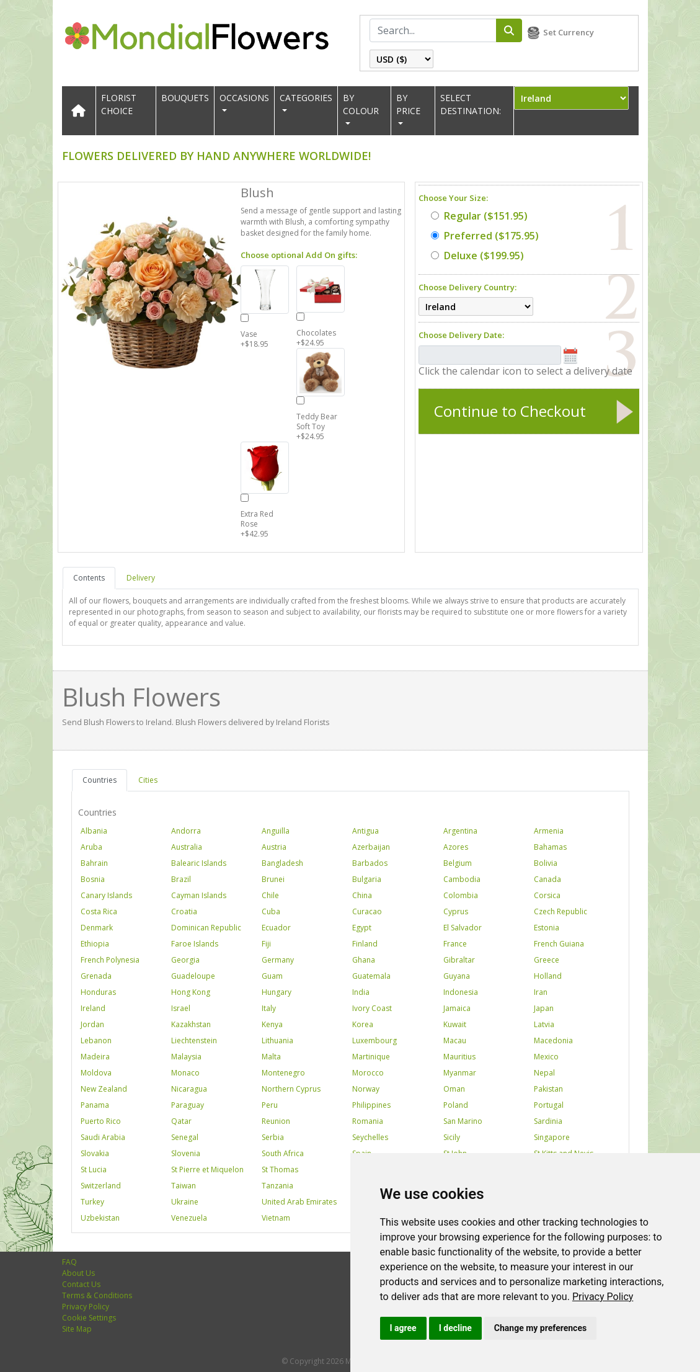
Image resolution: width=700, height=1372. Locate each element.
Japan (544, 1008)
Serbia (273, 1137)
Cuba (271, 911)
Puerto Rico (101, 1121)
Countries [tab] (99, 780)
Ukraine (184, 1201)
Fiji (266, 943)
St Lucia (94, 1169)
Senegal (184, 1137)
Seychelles (370, 1137)
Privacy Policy (603, 1297)
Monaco (185, 1072)
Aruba (91, 847)
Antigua (365, 831)
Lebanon (96, 1040)
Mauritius (459, 1056)
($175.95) (485, 236)
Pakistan (548, 1089)
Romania (367, 1121)
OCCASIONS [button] (244, 98)
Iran (540, 992)
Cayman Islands (198, 895)
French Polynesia (110, 960)
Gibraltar (459, 960)
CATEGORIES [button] (306, 98)
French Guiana (559, 943)
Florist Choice (118, 104)
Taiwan (183, 1185)
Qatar (181, 1121)
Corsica (547, 895)
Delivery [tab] (140, 577)
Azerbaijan (371, 847)
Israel (180, 1008)
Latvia (544, 1024)
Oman (454, 1089)
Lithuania (277, 1040)
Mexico (546, 1056)
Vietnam (276, 1218)
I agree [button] (403, 1328)
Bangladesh (282, 863)
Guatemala (371, 976)
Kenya (272, 1024)
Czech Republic (560, 911)
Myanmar (459, 1072)
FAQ (69, 1262)
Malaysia (186, 1056)
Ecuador (276, 927)
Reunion (276, 1121)
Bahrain (94, 863)
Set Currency (568, 32)
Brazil (181, 879)
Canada (547, 879)
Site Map (77, 1329)
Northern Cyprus (291, 1089)
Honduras (98, 992)
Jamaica (457, 1008)
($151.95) (479, 216)
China (362, 895)
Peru (270, 1105)
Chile (270, 895)
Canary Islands (106, 895)
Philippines (371, 1105)
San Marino (462, 1121)
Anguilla (276, 831)
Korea (362, 1024)
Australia (186, 847)
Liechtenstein (194, 1040)
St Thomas (280, 1169)
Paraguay (187, 1105)
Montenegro (283, 1072)
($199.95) (477, 255)
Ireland (93, 1008)
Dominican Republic (206, 927)
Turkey (92, 1201)
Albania (94, 831)
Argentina (460, 831)
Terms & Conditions (97, 1295)
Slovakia (95, 1153)
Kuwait (454, 1024)
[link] (603, 1297)
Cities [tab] (147, 780)
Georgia (185, 960)
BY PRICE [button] (408, 104)
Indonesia (460, 992)
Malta (271, 1056)
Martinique (371, 1056)
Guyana (456, 976)
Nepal (544, 1072)
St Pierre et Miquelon (207, 1169)
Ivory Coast (372, 1008)
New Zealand (104, 1089)
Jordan (92, 1024)
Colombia (460, 895)
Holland (548, 976)
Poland (455, 1105)
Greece (546, 960)
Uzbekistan (100, 1218)
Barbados (370, 863)
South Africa (283, 1153)
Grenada (96, 976)
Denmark (97, 927)
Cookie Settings (89, 1317)
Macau (454, 1040)
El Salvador (462, 927)
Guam (272, 976)
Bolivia (545, 863)
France (455, 943)
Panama (95, 1105)
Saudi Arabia (103, 1137)
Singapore (552, 1137)
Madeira (95, 1056)
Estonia (546, 927)
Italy (269, 1008)
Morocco (368, 1072)
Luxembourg (374, 1040)
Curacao (367, 911)
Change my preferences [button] (540, 1328)
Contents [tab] (89, 577)
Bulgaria (366, 879)
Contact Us (81, 1284)
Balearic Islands (198, 863)
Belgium (457, 863)
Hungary (276, 992)
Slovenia (185, 1153)
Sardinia (548, 1121)
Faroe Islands (194, 943)
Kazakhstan (191, 1024)
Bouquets (185, 98)
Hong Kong (190, 992)
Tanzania (277, 1185)
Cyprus (455, 911)
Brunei (273, 879)
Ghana (363, 960)
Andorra (186, 831)
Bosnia (93, 879)
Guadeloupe (193, 976)
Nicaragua (189, 1089)
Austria (274, 847)
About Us (78, 1273)
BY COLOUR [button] (361, 104)
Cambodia (462, 879)
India (361, 992)
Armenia (549, 831)
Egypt (361, 927)
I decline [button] (455, 1328)
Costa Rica (99, 911)
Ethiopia (95, 943)
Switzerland (101, 1185)
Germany (278, 960)
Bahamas (550, 847)
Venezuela (189, 1218)
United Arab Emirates (299, 1201)
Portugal (549, 1105)
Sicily (451, 1137)
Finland (365, 943)
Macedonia (553, 1040)
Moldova (96, 1072)
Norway (365, 1089)
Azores (455, 847)
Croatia (184, 911)
